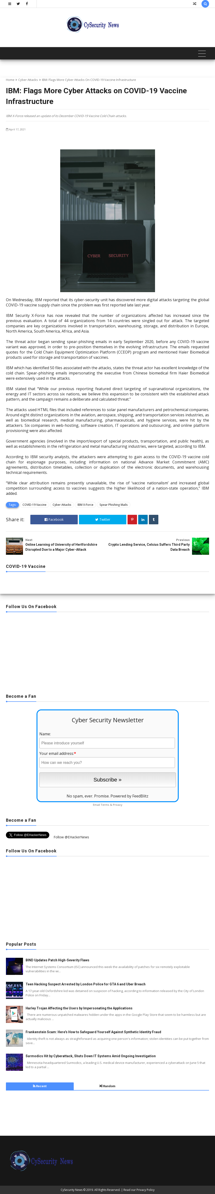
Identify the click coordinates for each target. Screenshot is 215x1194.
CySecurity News (71, 1190)
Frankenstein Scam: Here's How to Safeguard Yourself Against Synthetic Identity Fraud (93, 1032)
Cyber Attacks (28, 80)
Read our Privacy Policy (139, 1190)
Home (10, 80)
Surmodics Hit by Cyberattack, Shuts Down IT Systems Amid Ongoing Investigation (91, 1056)
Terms (105, 804)
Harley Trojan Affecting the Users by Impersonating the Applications (79, 1008)
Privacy (117, 804)
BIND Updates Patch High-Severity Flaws (57, 960)
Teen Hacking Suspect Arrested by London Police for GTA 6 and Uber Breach (86, 984)
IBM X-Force (85, 505)
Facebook (54, 519)
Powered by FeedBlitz (129, 796)
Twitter (102, 519)
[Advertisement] (107, 651)
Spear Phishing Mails (114, 505)
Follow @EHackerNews (71, 837)
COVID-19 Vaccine (34, 505)
